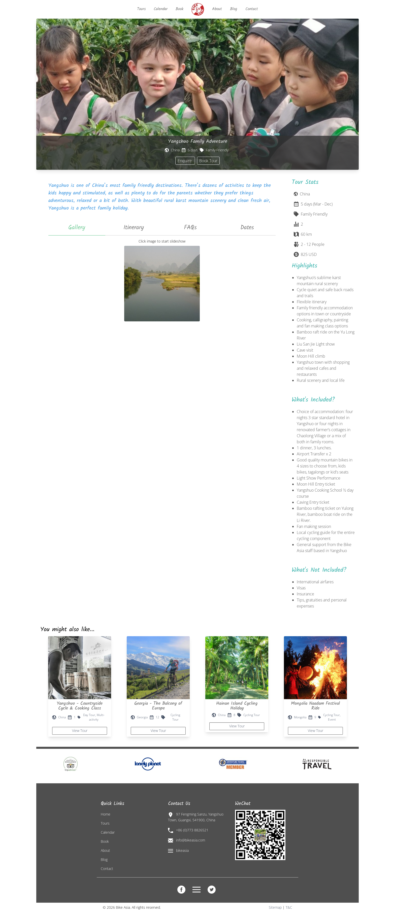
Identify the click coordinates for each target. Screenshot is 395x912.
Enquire (185, 160)
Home (105, 814)
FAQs (190, 227)
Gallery (76, 227)
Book (179, 9)
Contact (251, 9)
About (217, 9)
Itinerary (133, 227)
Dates (247, 227)
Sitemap (275, 907)
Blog (233, 9)
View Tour (79, 730)
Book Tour (208, 160)
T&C (289, 907)
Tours (141, 9)
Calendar (161, 9)
